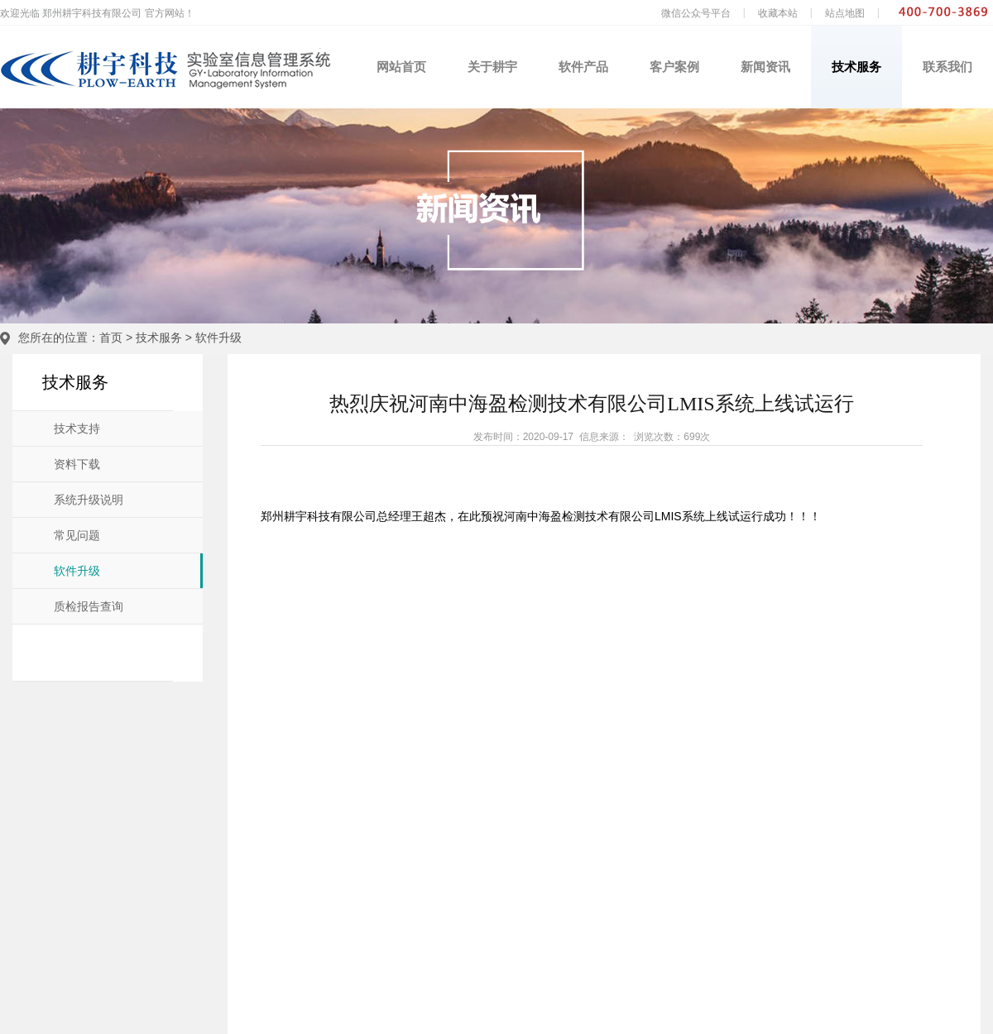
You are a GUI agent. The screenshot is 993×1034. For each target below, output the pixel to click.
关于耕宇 (492, 67)
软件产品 (583, 67)
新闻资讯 (765, 67)
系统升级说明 (88, 500)
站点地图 (845, 13)
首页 (110, 337)
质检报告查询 (88, 607)
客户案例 (674, 67)
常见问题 (77, 535)
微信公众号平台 (696, 13)
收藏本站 (778, 13)
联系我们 (947, 67)
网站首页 (401, 67)
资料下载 (77, 464)
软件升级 (218, 337)
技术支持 (77, 429)
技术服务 (856, 67)
